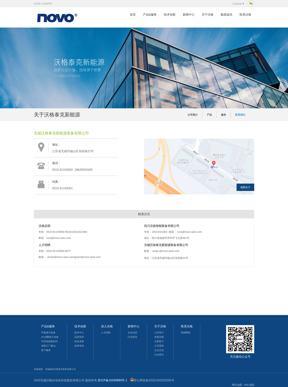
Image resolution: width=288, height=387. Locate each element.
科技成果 (79, 341)
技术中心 (79, 332)
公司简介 (193, 114)
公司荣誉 (159, 345)
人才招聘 (106, 332)
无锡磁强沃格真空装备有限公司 (60, 369)
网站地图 (237, 384)
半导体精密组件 (49, 341)
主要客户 (159, 341)
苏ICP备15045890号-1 (112, 380)
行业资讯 (132, 337)
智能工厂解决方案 (50, 345)
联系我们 (240, 114)
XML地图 (249, 384)
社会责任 (159, 354)
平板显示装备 (48, 332)
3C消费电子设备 (50, 337)
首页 (133, 14)
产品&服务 (150, 14)
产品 (209, 114)
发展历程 (159, 337)
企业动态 (132, 332)
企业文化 (159, 350)
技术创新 (170, 14)
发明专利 (79, 345)
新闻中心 (189, 14)
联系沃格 (245, 14)
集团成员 (226, 14)
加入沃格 (107, 326)
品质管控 (79, 337)
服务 (223, 114)
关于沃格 (207, 14)
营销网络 (185, 332)
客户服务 (46, 350)
